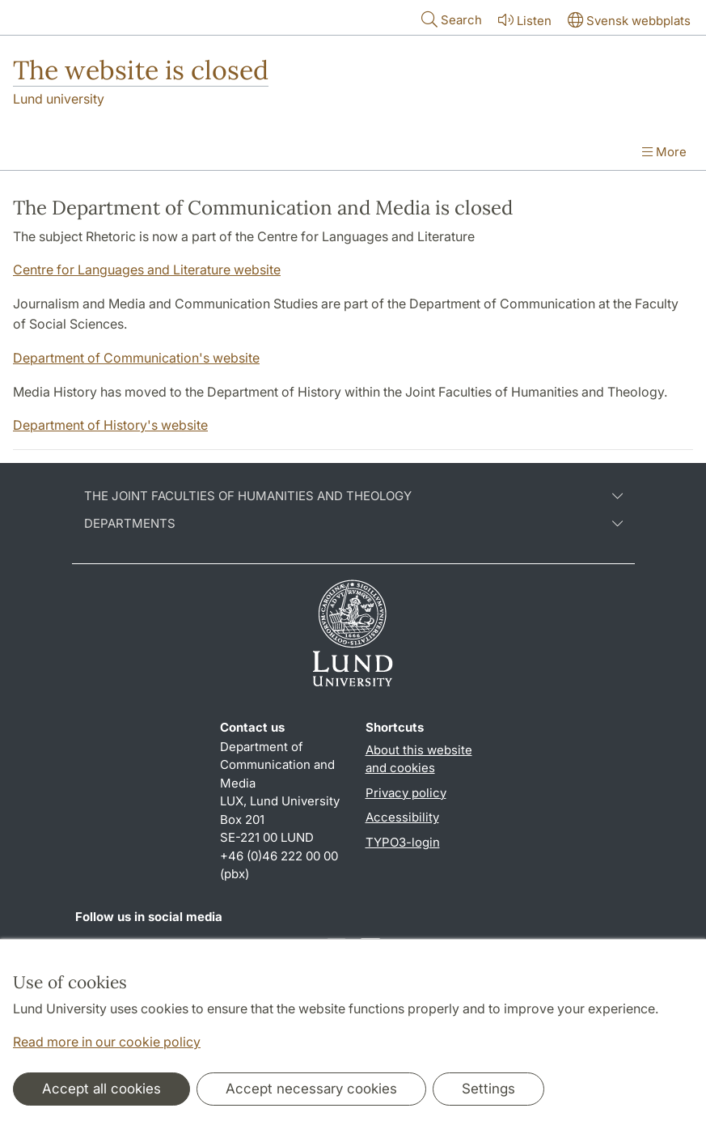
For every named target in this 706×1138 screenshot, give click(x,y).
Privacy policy (406, 792)
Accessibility (402, 817)
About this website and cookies (419, 759)
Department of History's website (110, 425)
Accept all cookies (101, 1089)
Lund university (58, 99)
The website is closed (140, 70)
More (664, 151)
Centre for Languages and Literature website (147, 269)
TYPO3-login (403, 842)
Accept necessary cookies (311, 1089)
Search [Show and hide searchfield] (450, 19)
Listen (523, 20)
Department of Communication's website (136, 358)
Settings (488, 1089)
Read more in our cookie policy (107, 1042)
